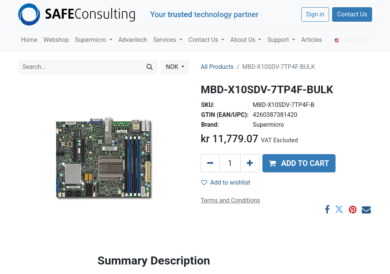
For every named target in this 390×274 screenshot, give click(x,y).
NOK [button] (172, 66)
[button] (299, 163)
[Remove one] (210, 163)
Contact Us (352, 14)
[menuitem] (29, 40)
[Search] (150, 67)
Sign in (315, 14)
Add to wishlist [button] (225, 182)
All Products (217, 66)
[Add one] (249, 163)
